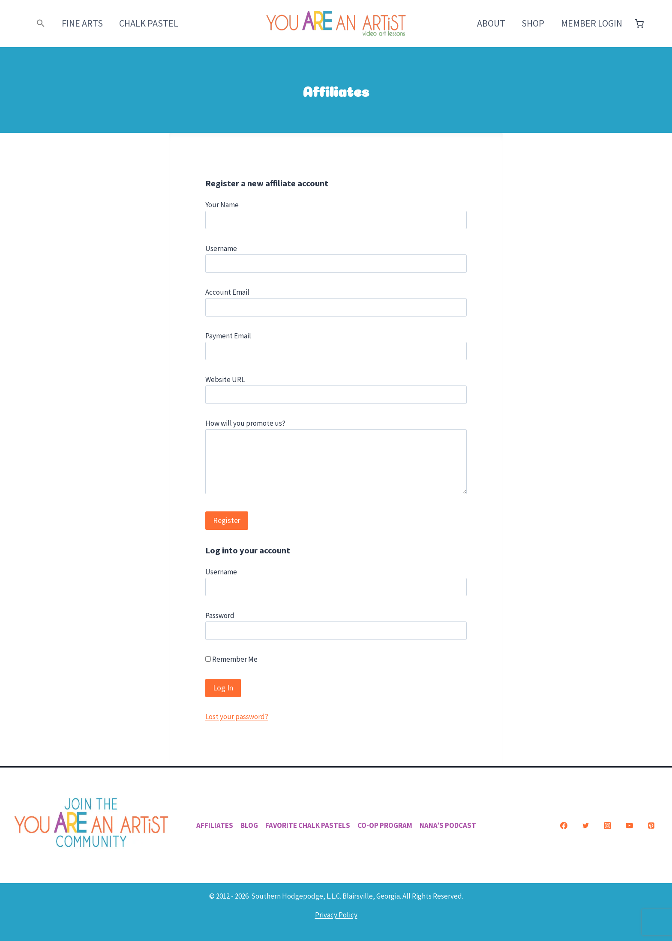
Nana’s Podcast (448, 825)
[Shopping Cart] (639, 23)
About (491, 23)
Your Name (222, 204)
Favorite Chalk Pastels (307, 825)
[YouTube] (629, 825)
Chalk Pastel (148, 23)
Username (221, 248)
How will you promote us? (245, 423)
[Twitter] (585, 825)
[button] (41, 23)
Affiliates (214, 825)
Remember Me (231, 659)
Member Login (591, 23)
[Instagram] (607, 825)
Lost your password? (236, 716)
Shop (533, 23)
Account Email (227, 292)
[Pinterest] (651, 825)
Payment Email (228, 336)
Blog (249, 825)
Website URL (225, 379)
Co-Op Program (384, 825)
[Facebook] (563, 825)
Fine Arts (82, 23)
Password (219, 615)
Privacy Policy (336, 915)
